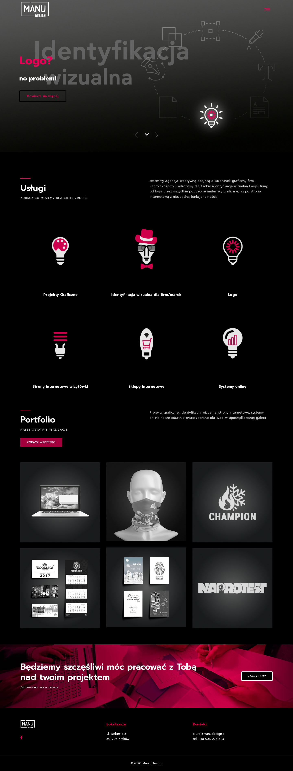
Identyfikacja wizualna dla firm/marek (146, 295)
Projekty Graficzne (60, 295)
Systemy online (232, 386)
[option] (146, 76)
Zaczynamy (257, 676)
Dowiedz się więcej (42, 96)
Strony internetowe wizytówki (60, 386)
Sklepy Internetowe (146, 386)
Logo (232, 295)
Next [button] (157, 135)
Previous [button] (136, 135)
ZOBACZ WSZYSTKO (41, 442)
